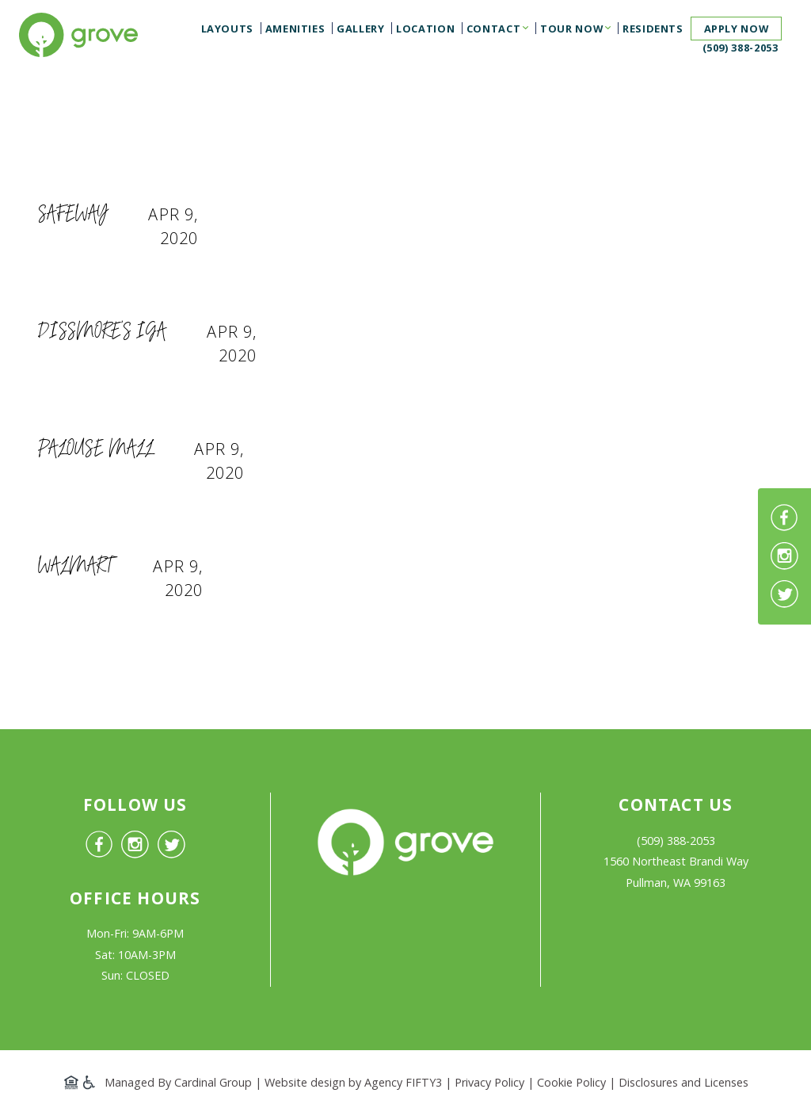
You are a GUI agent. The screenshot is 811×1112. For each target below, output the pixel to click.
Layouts (227, 28)
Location (425, 28)
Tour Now (571, 28)
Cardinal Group (213, 1082)
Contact (493, 28)
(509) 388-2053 (740, 47)
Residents (653, 28)
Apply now (736, 28)
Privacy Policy (489, 1082)
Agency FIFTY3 (403, 1082)
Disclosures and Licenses (683, 1082)
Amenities (295, 28)
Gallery (360, 28)
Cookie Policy (571, 1082)
